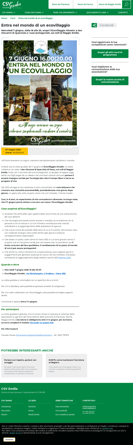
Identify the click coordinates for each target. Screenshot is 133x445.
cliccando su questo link (42, 323)
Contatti (123, 12)
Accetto (9, 440)
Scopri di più (15, 433)
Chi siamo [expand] (7, 12)
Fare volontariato (62, 406)
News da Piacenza (60, 4)
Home (4, 18)
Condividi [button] (105, 25)
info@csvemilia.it (89, 406)
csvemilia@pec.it (89, 408)
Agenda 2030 (64, 258)
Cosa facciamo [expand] (33, 12)
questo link (107, 428)
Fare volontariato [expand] (64, 12)
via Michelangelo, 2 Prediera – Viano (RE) (46, 273)
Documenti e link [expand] (96, 12)
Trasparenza (6, 406)
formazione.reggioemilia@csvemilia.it (34, 335)
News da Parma (85, 4)
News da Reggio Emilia (110, 4)
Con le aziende (61, 410)
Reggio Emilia (33, 414)
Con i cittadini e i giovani (65, 414)
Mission (4, 414)
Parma (31, 410)
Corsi (12, 18)
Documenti (5, 410)
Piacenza (32, 406)
